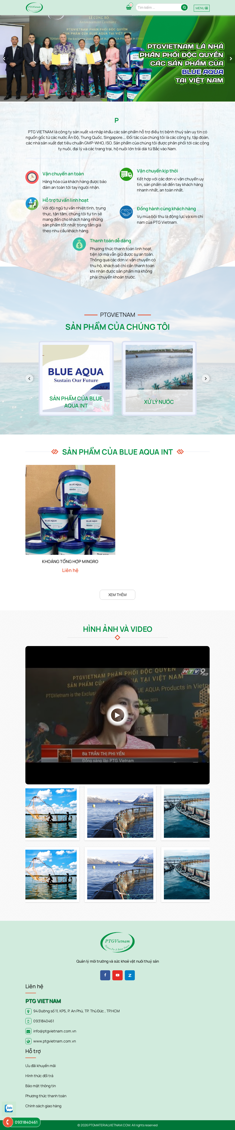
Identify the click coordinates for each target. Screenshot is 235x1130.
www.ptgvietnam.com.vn (54, 1041)
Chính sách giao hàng (43, 1105)
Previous (31, 378)
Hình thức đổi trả (39, 1075)
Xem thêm (117, 594)
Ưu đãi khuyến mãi (40, 1065)
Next (208, 378)
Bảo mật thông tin (40, 1085)
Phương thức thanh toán (45, 1095)
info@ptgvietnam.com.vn (54, 1030)
